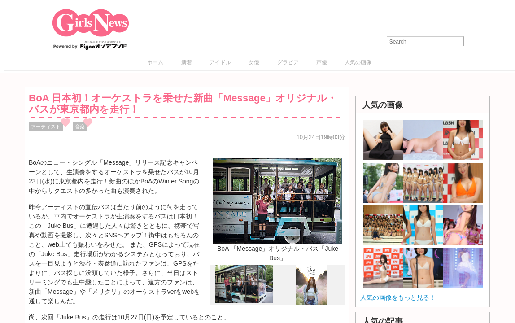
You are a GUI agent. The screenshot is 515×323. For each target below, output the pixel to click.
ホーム (155, 62)
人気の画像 (358, 62)
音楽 (80, 126)
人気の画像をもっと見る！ (398, 297)
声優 (321, 62)
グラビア (288, 62)
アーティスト (46, 126)
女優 (254, 62)
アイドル (220, 62)
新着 (186, 62)
